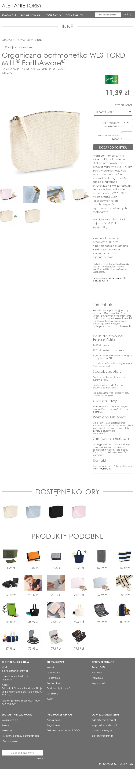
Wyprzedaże (99, 683)
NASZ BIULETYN (74, 14)
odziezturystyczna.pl (104, 719)
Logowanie (53, 672)
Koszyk (50, 667)
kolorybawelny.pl (102, 730)
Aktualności (54, 719)
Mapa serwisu (10, 741)
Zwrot (50, 698)
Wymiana (52, 693)
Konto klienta (55, 683)
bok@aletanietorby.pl (15, 670)
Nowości (97, 672)
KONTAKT (105, 468)
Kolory (5, 725)
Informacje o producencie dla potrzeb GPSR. (109, 279)
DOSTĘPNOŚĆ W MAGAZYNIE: (110, 125)
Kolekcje (7, 730)
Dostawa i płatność (58, 688)
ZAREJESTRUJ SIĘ (30, 14)
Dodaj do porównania (19, 47)
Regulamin (53, 725)
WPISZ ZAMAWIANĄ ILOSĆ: (108, 137)
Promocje (97, 677)
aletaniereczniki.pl (103, 735)
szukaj (127, 14)
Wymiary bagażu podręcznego (20, 735)
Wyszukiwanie (10, 719)
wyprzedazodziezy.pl (104, 725)
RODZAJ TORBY (24, 40)
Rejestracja (53, 677)
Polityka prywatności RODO (63, 730)
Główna (7, 40)
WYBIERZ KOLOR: (124, 105)
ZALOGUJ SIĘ (9, 14)
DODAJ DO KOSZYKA (113, 147)
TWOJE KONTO (52, 14)
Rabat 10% (98, 667)
